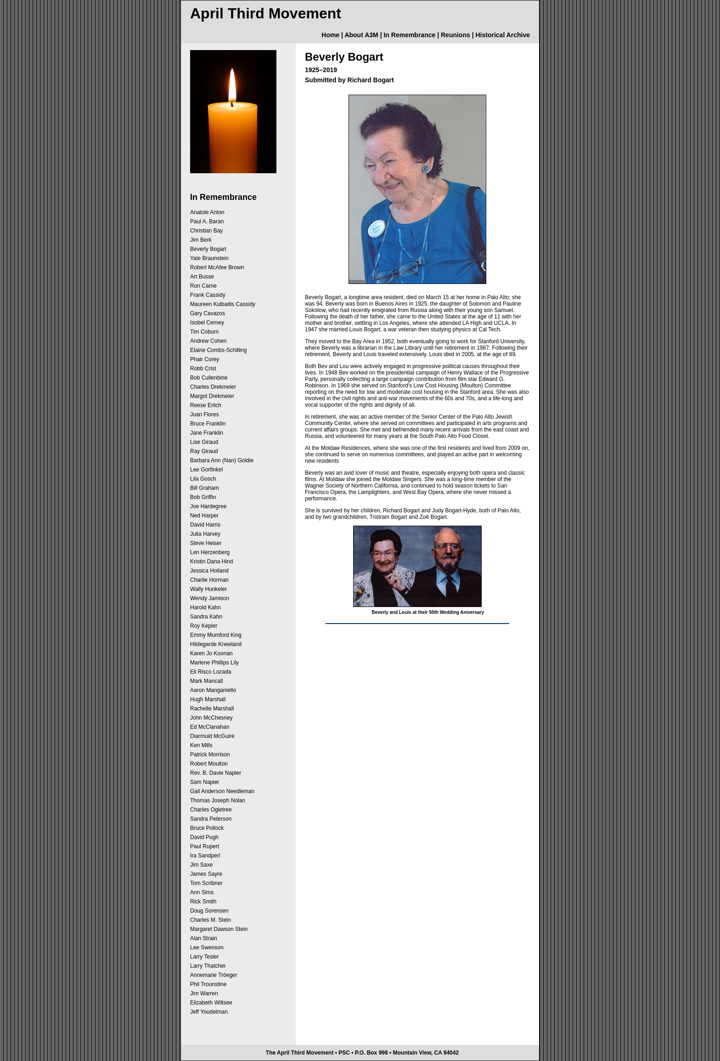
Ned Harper (204, 515)
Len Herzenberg (210, 552)
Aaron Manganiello (213, 690)
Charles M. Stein (210, 920)
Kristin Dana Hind (211, 561)
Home (330, 35)
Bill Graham (204, 488)
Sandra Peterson (210, 819)
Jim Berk (201, 240)
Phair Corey (204, 359)
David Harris (205, 525)
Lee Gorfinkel (206, 469)
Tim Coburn (204, 332)
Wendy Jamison (209, 598)
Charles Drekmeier (213, 387)
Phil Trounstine (208, 984)
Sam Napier (204, 782)
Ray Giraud (204, 451)
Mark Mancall (206, 681)
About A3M (361, 35)
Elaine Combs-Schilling (218, 350)
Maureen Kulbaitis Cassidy (222, 304)
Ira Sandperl (205, 855)
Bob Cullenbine (208, 377)
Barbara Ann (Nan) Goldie (221, 460)
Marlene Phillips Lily (214, 662)
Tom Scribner (206, 883)
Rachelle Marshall (212, 708)
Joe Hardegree (208, 506)
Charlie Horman (209, 580)
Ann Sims (202, 892)
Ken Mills (201, 745)
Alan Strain (203, 938)
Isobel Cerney (207, 322)
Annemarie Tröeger (213, 975)
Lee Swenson (207, 947)
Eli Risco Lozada (210, 672)
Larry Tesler (204, 956)
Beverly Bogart (208, 249)
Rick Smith (203, 901)
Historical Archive (502, 35)
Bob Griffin (203, 497)
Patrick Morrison (210, 754)
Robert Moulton (209, 763)
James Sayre (206, 874)
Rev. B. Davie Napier (215, 773)
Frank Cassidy (207, 295)
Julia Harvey (205, 534)
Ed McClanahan (209, 727)
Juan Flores (204, 414)
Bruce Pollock (207, 828)
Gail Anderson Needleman (222, 791)
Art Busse (202, 276)
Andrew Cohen (208, 341)
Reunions (455, 35)
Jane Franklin (206, 433)
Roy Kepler (203, 626)
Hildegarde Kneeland (216, 644)
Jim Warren (204, 993)
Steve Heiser (206, 543)
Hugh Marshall (207, 699)
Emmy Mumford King (216, 635)
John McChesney (211, 718)
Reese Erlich (205, 405)
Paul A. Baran (207, 221)
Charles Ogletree (211, 809)
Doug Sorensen (209, 911)
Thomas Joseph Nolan (217, 800)
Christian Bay (206, 230)
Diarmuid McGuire (212, 736)
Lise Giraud (204, 442)
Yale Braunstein (209, 258)
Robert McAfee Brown (217, 267)
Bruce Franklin (207, 423)
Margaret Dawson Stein (219, 929)
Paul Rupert (204, 846)
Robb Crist (203, 368)
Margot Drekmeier (212, 396)
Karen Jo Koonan (211, 653)
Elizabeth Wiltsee (211, 1002)
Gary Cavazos (207, 313)
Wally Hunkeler (208, 589)
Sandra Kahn (206, 616)
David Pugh (204, 837)
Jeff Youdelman (209, 1012)
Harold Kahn (205, 607)
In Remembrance (409, 35)
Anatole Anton (207, 212)
